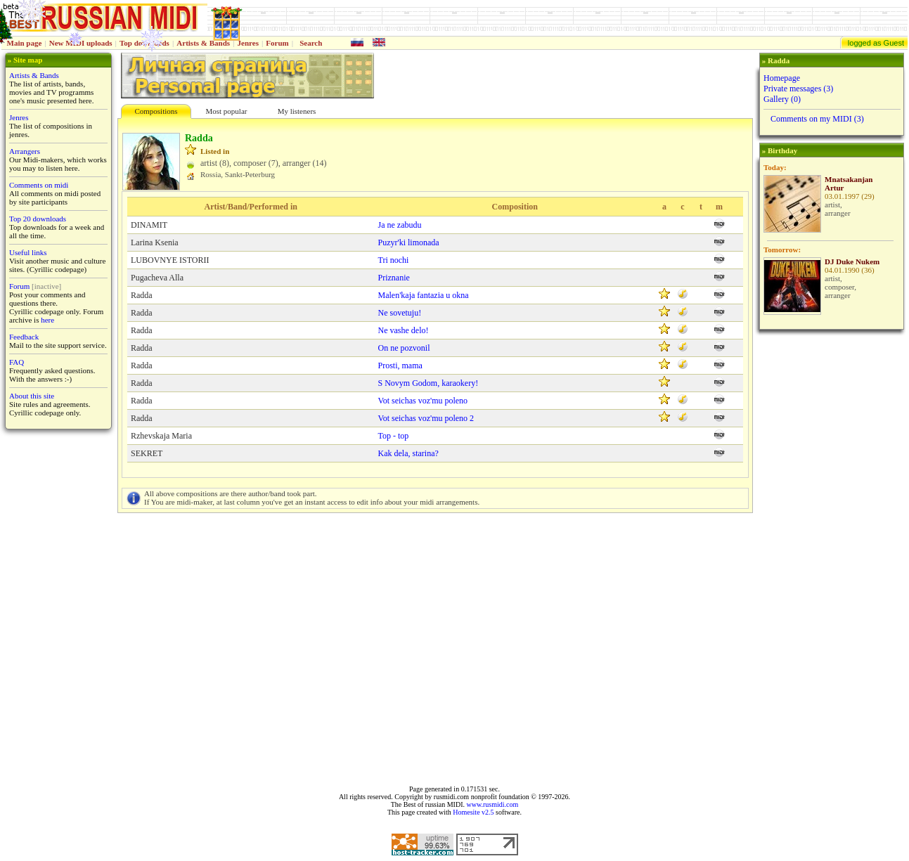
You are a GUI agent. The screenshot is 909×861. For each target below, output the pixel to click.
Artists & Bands (203, 43)
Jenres (248, 43)
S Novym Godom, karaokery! (428, 383)
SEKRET (146, 453)
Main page (24, 43)
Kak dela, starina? (408, 453)
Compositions (155, 111)
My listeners (297, 111)
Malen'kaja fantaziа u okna (423, 295)
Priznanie (394, 278)
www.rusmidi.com (492, 804)
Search (310, 43)
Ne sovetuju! (400, 313)
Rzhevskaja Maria (161, 436)
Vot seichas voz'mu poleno (423, 401)
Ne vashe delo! (403, 330)
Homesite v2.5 (473, 812)
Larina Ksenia (155, 242)
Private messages (798, 88)
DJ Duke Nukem (852, 261)
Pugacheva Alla (157, 278)
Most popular (226, 111)
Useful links (27, 252)
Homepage (781, 78)
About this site (31, 395)
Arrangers (24, 151)
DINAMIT (149, 225)
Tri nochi (393, 260)
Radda (142, 295)
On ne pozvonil (404, 348)
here (47, 320)
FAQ (16, 362)
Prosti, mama (400, 365)
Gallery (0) (782, 99)
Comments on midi (38, 185)
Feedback (24, 336)
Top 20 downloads (37, 218)
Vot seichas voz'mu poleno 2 (426, 418)
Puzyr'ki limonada (408, 242)
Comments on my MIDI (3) (817, 119)
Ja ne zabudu (400, 225)
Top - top (393, 436)
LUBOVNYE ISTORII (170, 260)
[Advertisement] (830, 557)
